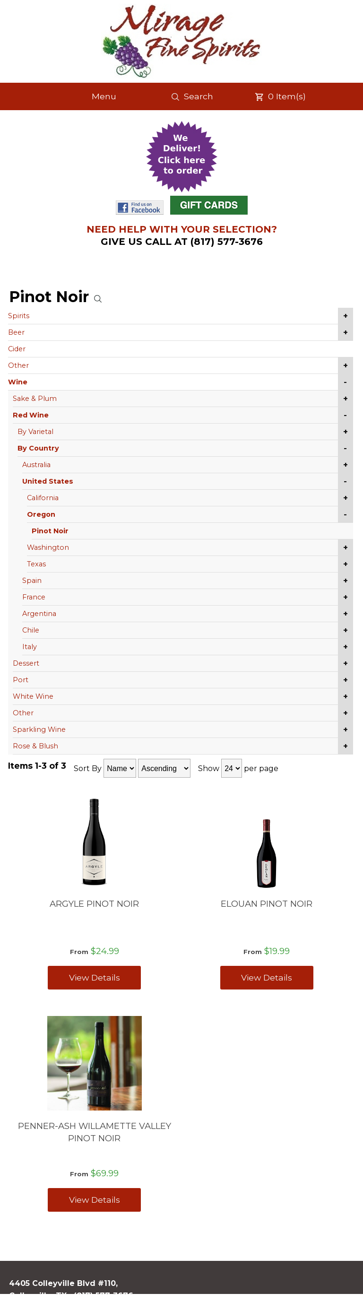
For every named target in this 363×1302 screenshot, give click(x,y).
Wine (17, 382)
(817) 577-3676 (103, 1295)
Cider (17, 349)
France (33, 597)
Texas (36, 564)
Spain (32, 580)
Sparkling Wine (39, 729)
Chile (30, 630)
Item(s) (280, 96)
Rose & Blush (35, 746)
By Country (38, 448)
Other (18, 365)
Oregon (41, 514)
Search (192, 96)
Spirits (18, 316)
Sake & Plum (35, 398)
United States (47, 481)
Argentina (39, 613)
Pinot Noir (50, 531)
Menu (104, 96)
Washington (48, 547)
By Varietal (35, 431)
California (43, 498)
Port (20, 680)
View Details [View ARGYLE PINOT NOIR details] (94, 977)
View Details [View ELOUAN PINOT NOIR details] (266, 977)
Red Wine (31, 415)
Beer (16, 332)
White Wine (33, 696)
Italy (29, 646)
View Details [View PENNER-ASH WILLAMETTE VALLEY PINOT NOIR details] (94, 1200)
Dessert (26, 663)
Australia (36, 464)
